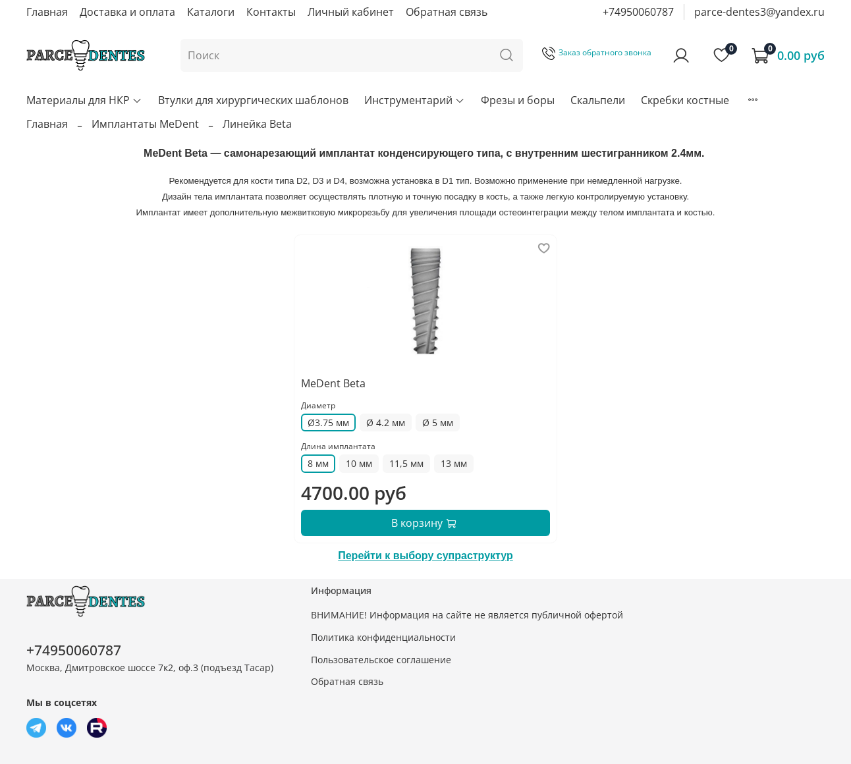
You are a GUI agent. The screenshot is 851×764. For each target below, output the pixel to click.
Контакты (271, 12)
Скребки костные (685, 100)
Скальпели (597, 100)
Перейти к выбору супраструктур (425, 555)
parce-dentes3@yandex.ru (759, 12)
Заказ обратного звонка (596, 52)
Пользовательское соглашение (381, 659)
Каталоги (210, 12)
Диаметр (318, 405)
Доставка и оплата (127, 12)
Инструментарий (414, 100)
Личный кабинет (351, 12)
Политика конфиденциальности (383, 637)
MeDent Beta (333, 383)
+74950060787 (638, 12)
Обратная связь (446, 12)
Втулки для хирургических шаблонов (253, 100)
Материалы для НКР (84, 100)
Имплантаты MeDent (145, 124)
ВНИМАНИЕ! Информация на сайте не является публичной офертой (467, 615)
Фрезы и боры (518, 100)
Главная (47, 12)
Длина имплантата (338, 446)
